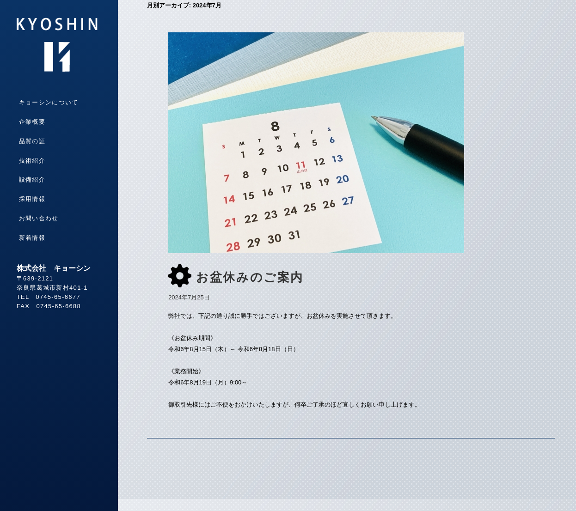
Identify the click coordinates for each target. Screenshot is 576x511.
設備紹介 (32, 179)
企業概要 (32, 121)
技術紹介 (32, 160)
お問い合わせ (39, 218)
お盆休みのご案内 (250, 277)
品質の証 (32, 141)
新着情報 (32, 237)
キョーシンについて (49, 102)
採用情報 (32, 198)
